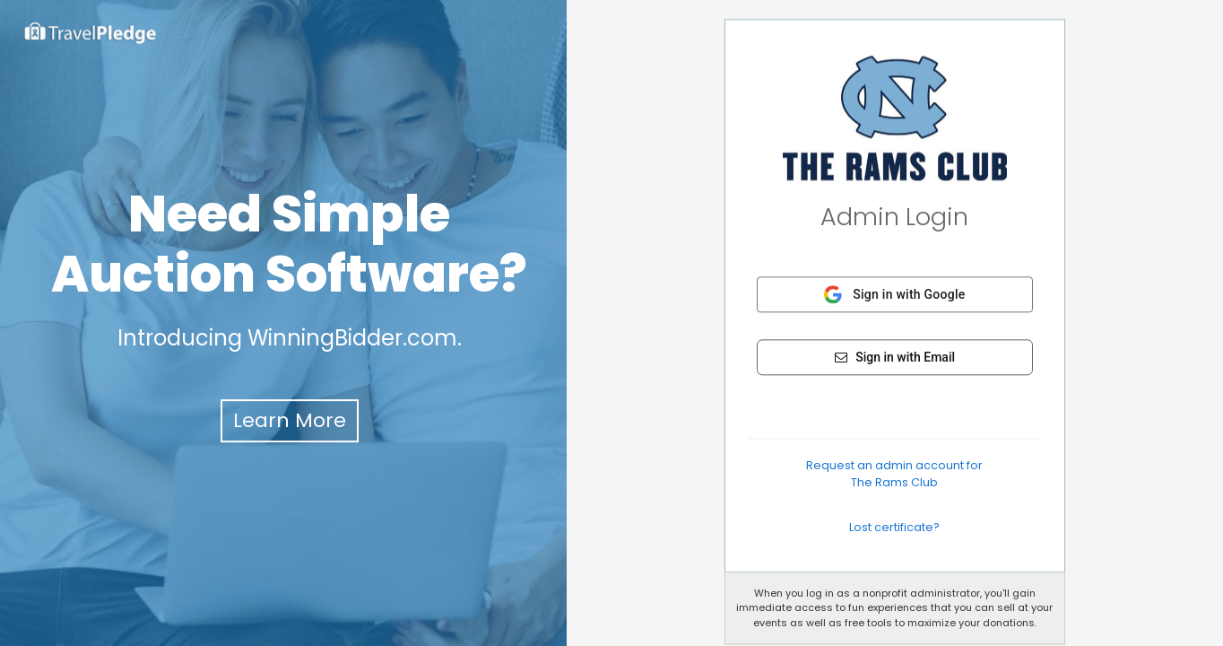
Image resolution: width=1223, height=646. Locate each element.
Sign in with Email (895, 357)
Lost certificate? (894, 527)
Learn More (289, 420)
